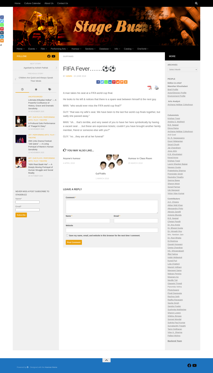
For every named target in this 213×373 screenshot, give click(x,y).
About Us (49, 3)
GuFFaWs (101, 173)
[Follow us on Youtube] (53, 56)
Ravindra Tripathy (176, 177)
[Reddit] (118, 82)
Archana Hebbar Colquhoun (180, 104)
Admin (69, 76)
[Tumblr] (2, 33)
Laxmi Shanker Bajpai (177, 164)
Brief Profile (173, 89)
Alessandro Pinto (175, 208)
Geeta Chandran (175, 247)
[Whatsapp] (106, 82)
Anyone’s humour (72, 158)
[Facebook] (98, 82)
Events (31, 49)
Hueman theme (51, 367)
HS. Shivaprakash (176, 251)
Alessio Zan (173, 212)
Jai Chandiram (174, 148)
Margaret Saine (175, 270)
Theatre (43, 120)
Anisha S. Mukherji (176, 121)
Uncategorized (35, 97)
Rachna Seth (173, 296)
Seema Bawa (174, 180)
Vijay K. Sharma (175, 332)
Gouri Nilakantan (175, 141)
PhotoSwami (173, 290)
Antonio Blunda (174, 215)
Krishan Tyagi (174, 118)
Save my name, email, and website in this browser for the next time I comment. (104, 235)
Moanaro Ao (173, 277)
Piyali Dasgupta (175, 293)
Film (43, 49)
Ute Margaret (174, 190)
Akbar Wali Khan (175, 205)
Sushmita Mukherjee (177, 309)
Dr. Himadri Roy (175, 231)
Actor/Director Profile (177, 93)
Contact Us (62, 3)
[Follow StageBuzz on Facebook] (49, 56)
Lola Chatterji (174, 264)
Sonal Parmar (174, 187)
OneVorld (141, 49)
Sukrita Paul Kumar (176, 322)
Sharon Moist (174, 183)
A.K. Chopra (173, 202)
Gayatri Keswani (175, 244)
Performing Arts (58, 49)
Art (30, 117)
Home (18, 3)
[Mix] (121, 82)
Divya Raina (173, 128)
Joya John (172, 151)
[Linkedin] (110, 82)
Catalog (127, 49)
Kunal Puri (172, 260)
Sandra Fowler (174, 306)
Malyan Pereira (174, 273)
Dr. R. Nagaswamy (176, 138)
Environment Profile (176, 96)
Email (117, 216)
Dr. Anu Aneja (174, 225)
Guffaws (68, 56)
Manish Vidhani (174, 267)
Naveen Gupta (174, 167)
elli (179, 212)
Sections (89, 49)
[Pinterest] (114, 82)
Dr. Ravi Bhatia (174, 238)
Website (69, 225)
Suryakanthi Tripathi (177, 326)
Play (36, 120)
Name (69, 216)
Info (116, 49)
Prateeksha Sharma (177, 170)
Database (104, 49)
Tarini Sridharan (175, 329)
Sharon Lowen (174, 313)
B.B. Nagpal (173, 125)
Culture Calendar (32, 3)
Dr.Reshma (173, 241)
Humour (75, 49)
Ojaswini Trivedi (175, 283)
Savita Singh (173, 303)
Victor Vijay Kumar (176, 193)
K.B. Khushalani (175, 154)
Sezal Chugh (173, 144)
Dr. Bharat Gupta (175, 228)
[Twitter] (102, 82)
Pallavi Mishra (174, 335)
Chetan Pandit (174, 221)
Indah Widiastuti (175, 257)
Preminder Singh (175, 174)
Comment (71, 197)
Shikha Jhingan (175, 316)
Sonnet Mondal (174, 319)
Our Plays (37, 117)
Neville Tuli (173, 280)
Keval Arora (173, 157)
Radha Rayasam (175, 300)
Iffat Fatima (173, 254)
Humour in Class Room (140, 158)
